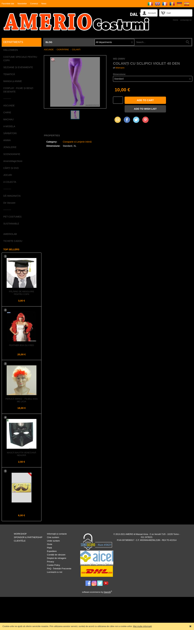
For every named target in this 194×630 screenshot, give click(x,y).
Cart (169, 13)
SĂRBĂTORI (10, 133)
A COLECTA (9, 182)
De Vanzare (9, 202)
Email (116, 119)
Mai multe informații (142, 626)
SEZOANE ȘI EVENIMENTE (18, 67)
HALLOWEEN (10, 50)
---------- (7, 98)
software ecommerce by (97, 592)
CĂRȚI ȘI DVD (11, 168)
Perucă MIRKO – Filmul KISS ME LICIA (21, 400)
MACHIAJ (8, 119)
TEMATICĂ (9, 74)
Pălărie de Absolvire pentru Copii (21, 292)
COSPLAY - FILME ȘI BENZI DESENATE (18, 90)
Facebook (127, 119)
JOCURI (7, 175)
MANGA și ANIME (12, 81)
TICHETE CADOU (12, 241)
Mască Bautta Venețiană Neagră (21, 453)
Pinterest (145, 119)
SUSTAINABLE (11, 223)
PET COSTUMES (12, 216)
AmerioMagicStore (12, 161)
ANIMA (7, 140)
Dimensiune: (119, 74)
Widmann (119, 67)
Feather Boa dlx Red (21, 345)
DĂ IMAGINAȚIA (12, 196)
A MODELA (9, 126)
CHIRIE (7, 112)
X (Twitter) (136, 120)
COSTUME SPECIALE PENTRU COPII (20, 59)
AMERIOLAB (10, 234)
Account (152, 13)
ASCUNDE (9, 105)
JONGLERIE (9, 147)
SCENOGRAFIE (11, 154)
